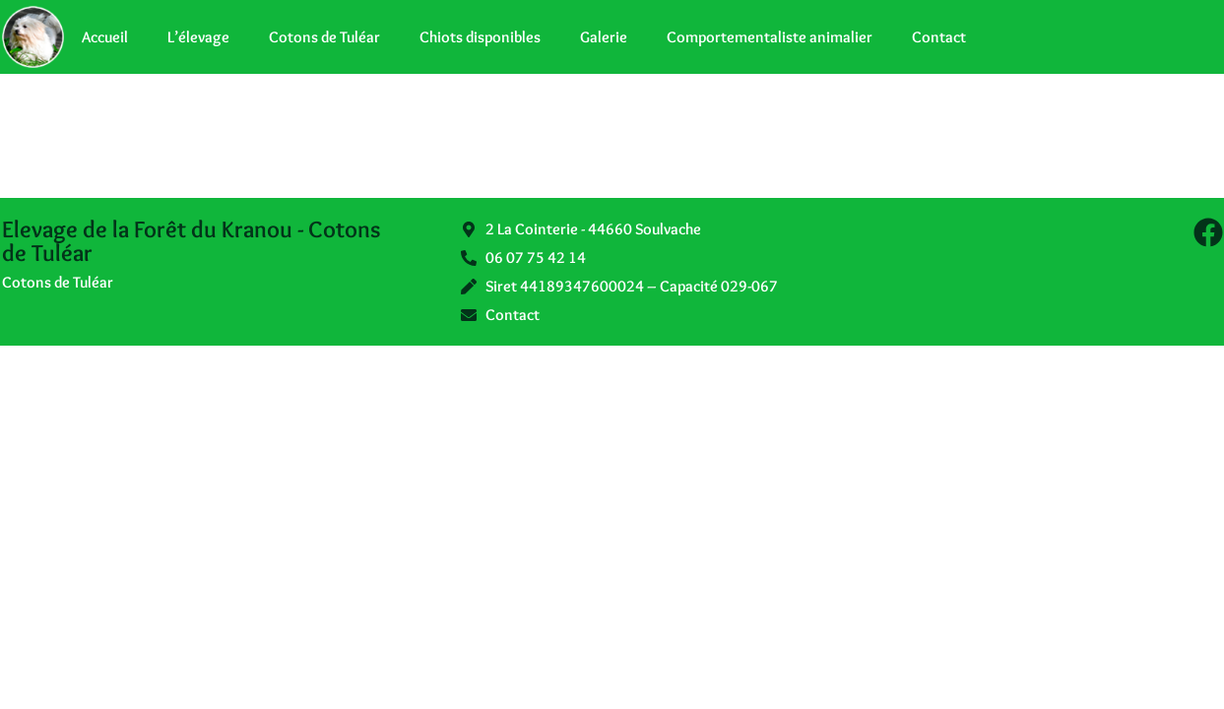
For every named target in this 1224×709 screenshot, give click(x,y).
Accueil (105, 37)
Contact (939, 37)
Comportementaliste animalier (769, 37)
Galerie (603, 37)
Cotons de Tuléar (324, 37)
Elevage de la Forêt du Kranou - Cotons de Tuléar (191, 241)
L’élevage (198, 37)
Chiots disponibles (480, 37)
